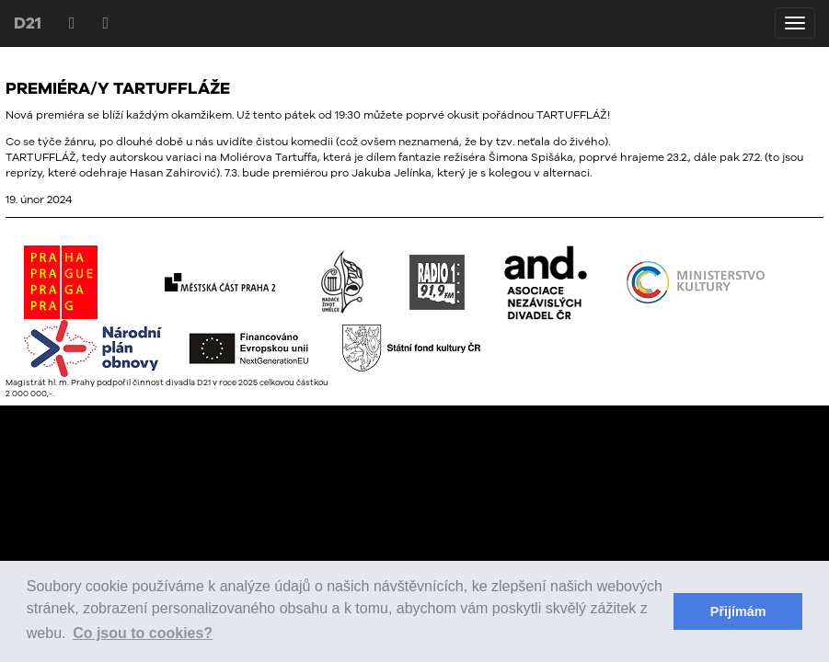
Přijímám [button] (738, 611)
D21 (27, 22)
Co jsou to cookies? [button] (143, 633)
